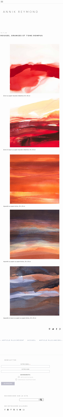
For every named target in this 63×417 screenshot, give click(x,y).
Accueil (32, 340)
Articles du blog (26, 377)
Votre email (25, 364)
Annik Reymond (21, 11)
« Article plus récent (12, 340)
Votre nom (25, 369)
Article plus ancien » (50, 340)
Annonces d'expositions (27, 379)
